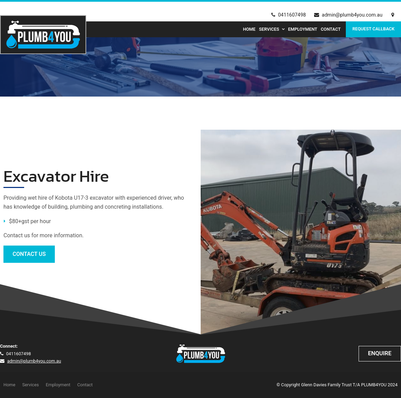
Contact (331, 29)
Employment (302, 29)
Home (249, 29)
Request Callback (373, 28)
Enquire (379, 353)
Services (269, 29)
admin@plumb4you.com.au (352, 15)
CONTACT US (29, 254)
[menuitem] (9, 385)
